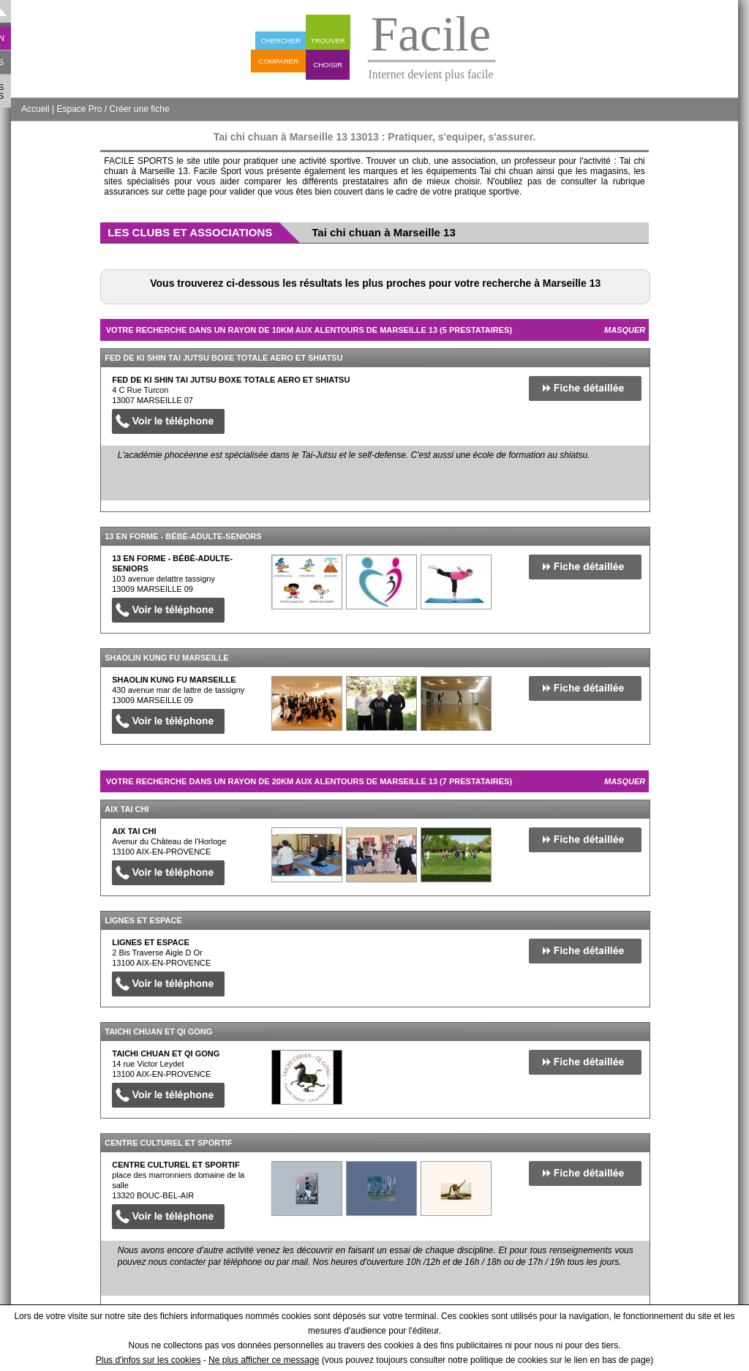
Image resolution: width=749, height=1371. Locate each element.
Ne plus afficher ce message (263, 1360)
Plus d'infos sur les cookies (148, 1360)
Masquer (624, 330)
